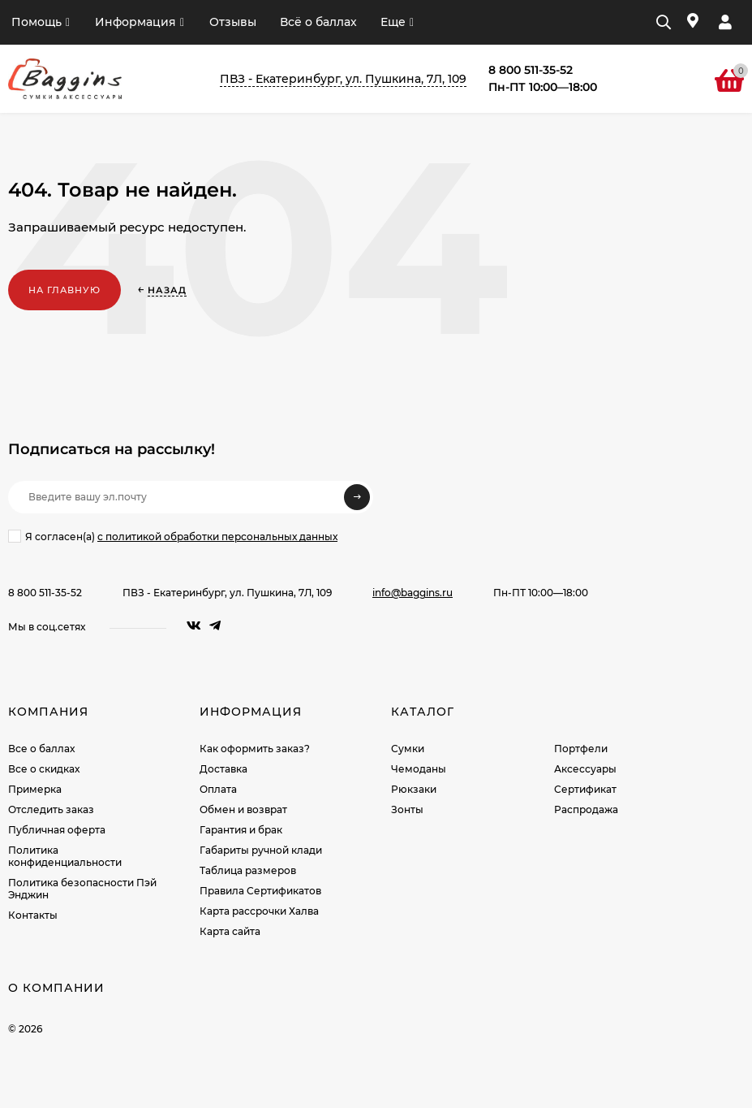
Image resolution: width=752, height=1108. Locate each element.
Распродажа (586, 809)
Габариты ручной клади (261, 850)
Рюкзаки (413, 789)
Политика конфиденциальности (65, 856)
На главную (64, 290)
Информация (135, 22)
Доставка (223, 769)
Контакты (33, 915)
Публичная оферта (56, 830)
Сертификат (585, 789)
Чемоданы (418, 769)
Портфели (581, 748)
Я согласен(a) (172, 536)
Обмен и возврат (243, 809)
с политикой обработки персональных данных (217, 536)
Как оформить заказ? (255, 748)
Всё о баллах (318, 22)
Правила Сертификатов (260, 891)
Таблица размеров (248, 870)
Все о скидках (43, 769)
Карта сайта (230, 931)
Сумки (407, 748)
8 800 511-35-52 (45, 592)
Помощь (36, 22)
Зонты (407, 809)
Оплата (218, 789)
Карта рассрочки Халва (259, 911)
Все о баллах (41, 748)
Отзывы (232, 22)
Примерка (35, 789)
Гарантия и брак (241, 830)
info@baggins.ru (412, 592)
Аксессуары (585, 769)
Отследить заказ (51, 809)
